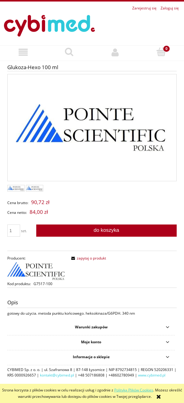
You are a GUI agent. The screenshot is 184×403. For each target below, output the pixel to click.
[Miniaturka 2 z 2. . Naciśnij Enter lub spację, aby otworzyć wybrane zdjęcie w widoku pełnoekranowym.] (34, 188)
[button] (23, 52)
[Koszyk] (161, 52)
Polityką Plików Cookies (133, 390)
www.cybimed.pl (151, 375)
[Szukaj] (69, 52)
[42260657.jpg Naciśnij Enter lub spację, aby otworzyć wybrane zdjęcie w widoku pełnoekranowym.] (92, 128)
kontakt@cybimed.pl (57, 375)
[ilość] (13, 230)
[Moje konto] (115, 52)
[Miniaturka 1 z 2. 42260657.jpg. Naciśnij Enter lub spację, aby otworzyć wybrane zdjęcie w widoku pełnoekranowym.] (16, 188)
